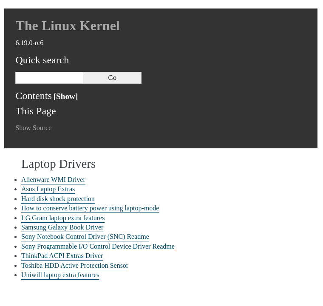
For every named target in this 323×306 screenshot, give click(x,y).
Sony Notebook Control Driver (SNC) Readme (85, 236)
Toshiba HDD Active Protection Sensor (74, 265)
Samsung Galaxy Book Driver (62, 227)
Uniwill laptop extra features (60, 274)
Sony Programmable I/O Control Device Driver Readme (98, 246)
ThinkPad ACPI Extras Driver (62, 255)
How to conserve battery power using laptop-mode (90, 208)
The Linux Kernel (67, 25)
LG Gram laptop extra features (63, 217)
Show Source (33, 127)
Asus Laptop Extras (48, 189)
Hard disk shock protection (58, 198)
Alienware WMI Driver (53, 179)
